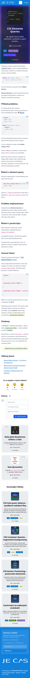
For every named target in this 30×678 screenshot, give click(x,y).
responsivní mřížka (11, 328)
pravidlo (7, 68)
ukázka (14, 260)
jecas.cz (7, 670)
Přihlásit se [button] (7, 651)
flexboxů (9, 330)
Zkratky (23, 672)
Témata (18, 672)
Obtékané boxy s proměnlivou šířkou (16, 348)
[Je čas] (15, 660)
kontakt (25, 670)
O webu (26, 2)
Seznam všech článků (8, 672)
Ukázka (22, 113)
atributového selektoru (17, 315)
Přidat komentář (20, 416)
